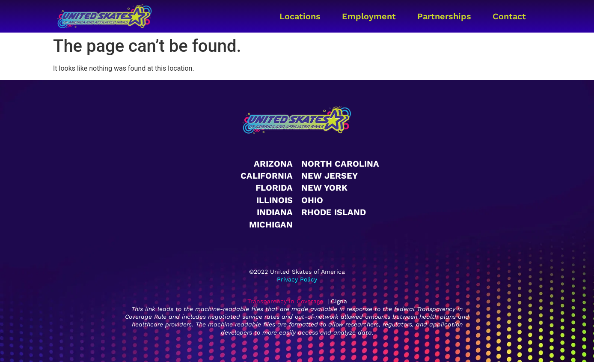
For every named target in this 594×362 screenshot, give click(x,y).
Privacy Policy (297, 279)
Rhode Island (333, 212)
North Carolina (340, 164)
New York (324, 187)
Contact (509, 16)
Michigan (271, 224)
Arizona (273, 164)
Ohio (312, 200)
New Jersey (329, 176)
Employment (369, 16)
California (267, 176)
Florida (274, 187)
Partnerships (444, 16)
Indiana (275, 212)
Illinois (274, 200)
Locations (300, 16)
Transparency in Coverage (285, 301)
